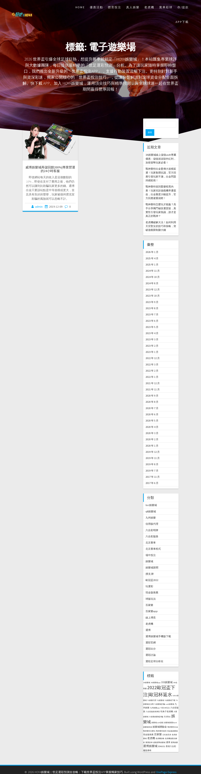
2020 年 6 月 (152, 407)
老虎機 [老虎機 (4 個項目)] (151, 731)
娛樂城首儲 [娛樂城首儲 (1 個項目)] (147, 720)
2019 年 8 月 (152, 457)
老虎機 (149, 7)
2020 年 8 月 (152, 395)
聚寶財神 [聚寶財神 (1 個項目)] (149, 736)
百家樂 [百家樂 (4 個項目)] (158, 727)
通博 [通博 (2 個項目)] (168, 735)
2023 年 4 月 (152, 326)
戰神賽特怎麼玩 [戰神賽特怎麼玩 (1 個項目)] (149, 724)
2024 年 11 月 (153, 264)
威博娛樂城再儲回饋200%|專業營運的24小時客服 (50, 169)
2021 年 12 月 (153, 376)
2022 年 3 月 (152, 357)
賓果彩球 (166, 7)
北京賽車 (151, 535)
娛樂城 (149, 554)
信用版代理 (152, 517)
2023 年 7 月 (152, 307)
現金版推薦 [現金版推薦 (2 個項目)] (148, 727)
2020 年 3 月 (152, 426)
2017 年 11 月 (153, 470)
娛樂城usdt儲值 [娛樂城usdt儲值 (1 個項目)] (157, 716)
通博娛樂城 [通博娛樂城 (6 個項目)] (150, 739)
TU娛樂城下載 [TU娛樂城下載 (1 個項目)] (170, 694)
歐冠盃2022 (152, 573)
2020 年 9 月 (152, 388)
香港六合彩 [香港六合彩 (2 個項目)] (171, 739)
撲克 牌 (150, 567)
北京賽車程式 (153, 542)
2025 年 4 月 (152, 251)
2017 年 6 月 (152, 476)
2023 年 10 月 (153, 289)
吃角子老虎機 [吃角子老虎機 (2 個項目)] (166, 704)
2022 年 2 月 (152, 364)
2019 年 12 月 (153, 445)
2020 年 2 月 (152, 432)
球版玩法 (151, 592)
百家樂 (149, 598)
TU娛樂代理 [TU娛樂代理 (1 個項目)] (151, 694)
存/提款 (183, 7)
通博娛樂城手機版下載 (158, 629)
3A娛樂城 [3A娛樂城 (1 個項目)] (146, 676)
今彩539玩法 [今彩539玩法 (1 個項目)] (165, 701)
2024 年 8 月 (152, 276)
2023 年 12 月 (153, 282)
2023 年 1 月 (152, 345)
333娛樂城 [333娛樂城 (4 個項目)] (167, 675)
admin (39, 206)
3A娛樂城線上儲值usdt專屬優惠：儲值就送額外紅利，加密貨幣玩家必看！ (161, 151)
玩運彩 (149, 579)
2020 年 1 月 (152, 439)
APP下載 (182, 22)
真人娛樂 (133, 7)
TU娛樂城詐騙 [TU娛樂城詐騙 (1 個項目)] (159, 697)
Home (80, 7)
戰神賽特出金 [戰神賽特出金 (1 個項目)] (172, 720)
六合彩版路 (152, 529)
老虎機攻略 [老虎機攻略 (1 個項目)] (160, 732)
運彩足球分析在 (154, 654)
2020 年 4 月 (152, 420)
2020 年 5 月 (152, 413)
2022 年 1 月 (152, 370)
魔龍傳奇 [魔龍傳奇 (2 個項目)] (147, 743)
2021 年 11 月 (153, 382)
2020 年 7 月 (152, 401)
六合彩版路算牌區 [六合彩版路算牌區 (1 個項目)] (153, 705)
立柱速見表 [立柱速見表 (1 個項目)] (166, 728)
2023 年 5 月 (152, 320)
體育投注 (114, 7)
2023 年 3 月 (152, 332)
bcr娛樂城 (151, 498)
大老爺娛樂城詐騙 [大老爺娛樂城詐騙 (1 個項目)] (156, 710)
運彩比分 (151, 642)
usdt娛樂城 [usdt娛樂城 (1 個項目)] (170, 697)
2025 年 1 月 (152, 257)
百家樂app (152, 604)
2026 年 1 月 (152, 245)
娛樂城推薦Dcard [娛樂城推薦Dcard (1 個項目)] (170, 716)
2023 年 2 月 (152, 339)
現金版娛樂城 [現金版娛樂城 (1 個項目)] (172, 724)
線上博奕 (151, 610)
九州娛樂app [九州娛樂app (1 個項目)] (155, 701)
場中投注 (151, 548)
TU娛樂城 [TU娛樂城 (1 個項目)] (160, 694)
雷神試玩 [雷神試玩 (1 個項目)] (161, 740)
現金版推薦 (152, 585)
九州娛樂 (151, 511)
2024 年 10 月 (153, 270)
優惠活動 (96, 7)
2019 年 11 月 (153, 451)
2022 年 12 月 (153, 351)
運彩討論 (151, 648)
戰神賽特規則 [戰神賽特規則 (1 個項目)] (161, 724)
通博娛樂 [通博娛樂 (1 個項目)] (174, 736)
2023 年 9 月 (152, 295)
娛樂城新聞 (152, 560)
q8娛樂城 (151, 504)
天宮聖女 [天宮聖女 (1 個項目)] (167, 710)
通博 (148, 623)
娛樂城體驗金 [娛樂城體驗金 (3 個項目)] (160, 720)
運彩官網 (151, 635)
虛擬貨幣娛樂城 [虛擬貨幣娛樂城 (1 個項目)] (159, 736)
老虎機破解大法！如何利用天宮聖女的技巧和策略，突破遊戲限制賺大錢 (161, 219)
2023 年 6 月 (152, 314)
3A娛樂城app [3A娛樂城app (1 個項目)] (155, 676)
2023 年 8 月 (152, 301)
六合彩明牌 (152, 523)
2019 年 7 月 (152, 463)
